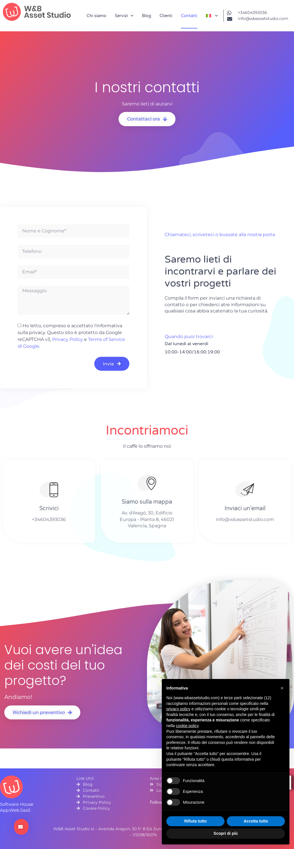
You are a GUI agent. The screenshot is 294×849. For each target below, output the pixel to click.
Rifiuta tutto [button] (195, 821)
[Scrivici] (49, 491)
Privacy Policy (67, 339)
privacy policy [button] (178, 709)
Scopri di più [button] (226, 833)
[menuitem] (212, 15)
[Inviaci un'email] (245, 491)
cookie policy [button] (187, 725)
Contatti (189, 15)
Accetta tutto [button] (256, 821)
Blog (146, 15)
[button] (282, 688)
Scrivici (49, 510)
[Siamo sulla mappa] (147, 485)
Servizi (124, 15)
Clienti (166, 15)
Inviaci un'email (245, 510)
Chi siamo (96, 15)
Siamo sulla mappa (147, 504)
